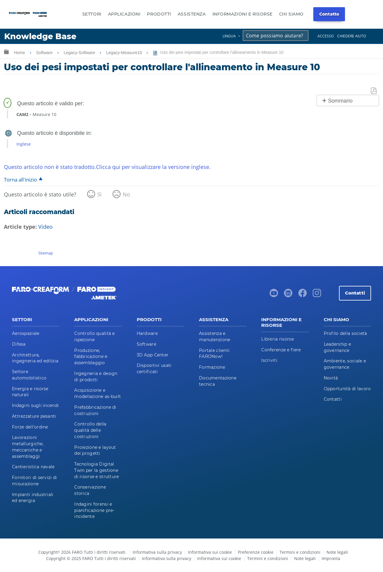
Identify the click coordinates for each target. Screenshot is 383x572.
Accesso (325, 36)
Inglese (23, 144)
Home (20, 52)
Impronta (331, 558)
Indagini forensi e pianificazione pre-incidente (94, 510)
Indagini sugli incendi (35, 405)
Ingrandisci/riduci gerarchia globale (6, 51)
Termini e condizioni (299, 552)
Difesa (19, 344)
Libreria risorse (277, 339)
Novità (331, 378)
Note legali (337, 552)
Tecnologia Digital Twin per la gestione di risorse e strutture (96, 470)
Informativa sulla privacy (157, 552)
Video (45, 226)
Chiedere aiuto (351, 36)
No (126, 194)
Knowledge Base (40, 36)
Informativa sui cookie (210, 552)
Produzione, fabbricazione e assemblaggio (90, 357)
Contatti (355, 293)
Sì (99, 194)
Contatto (329, 14)
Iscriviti (269, 360)
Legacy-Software (80, 52)
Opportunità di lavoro (347, 388)
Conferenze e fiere (281, 350)
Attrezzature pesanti (34, 416)
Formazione (212, 367)
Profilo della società (345, 333)
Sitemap (45, 253)
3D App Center (153, 355)
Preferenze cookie (255, 552)
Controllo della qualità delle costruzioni (90, 430)
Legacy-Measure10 (124, 52)
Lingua (229, 36)
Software (45, 52)
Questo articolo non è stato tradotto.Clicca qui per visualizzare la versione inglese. (107, 166)
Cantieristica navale (33, 466)
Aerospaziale (25, 333)
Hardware (147, 333)
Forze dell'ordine (30, 427)
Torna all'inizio (20, 179)
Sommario (340, 101)
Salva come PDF (374, 91)
